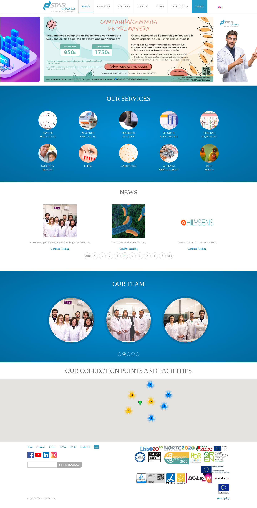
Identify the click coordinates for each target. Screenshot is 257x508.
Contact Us (85, 447)
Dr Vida (63, 447)
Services (52, 447)
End (170, 255)
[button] (115, 78)
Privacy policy (223, 498)
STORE (73, 447)
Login (96, 447)
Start (87, 255)
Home (30, 447)
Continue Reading (60, 248)
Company (40, 447)
